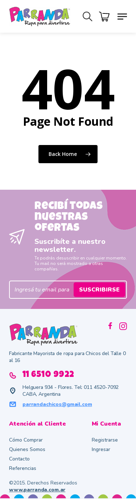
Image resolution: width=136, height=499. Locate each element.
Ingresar (101, 449)
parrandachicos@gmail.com (57, 404)
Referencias (22, 468)
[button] (122, 16)
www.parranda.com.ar (37, 489)
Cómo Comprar (26, 439)
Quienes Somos (27, 449)
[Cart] (106, 16)
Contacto (19, 458)
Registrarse (105, 439)
